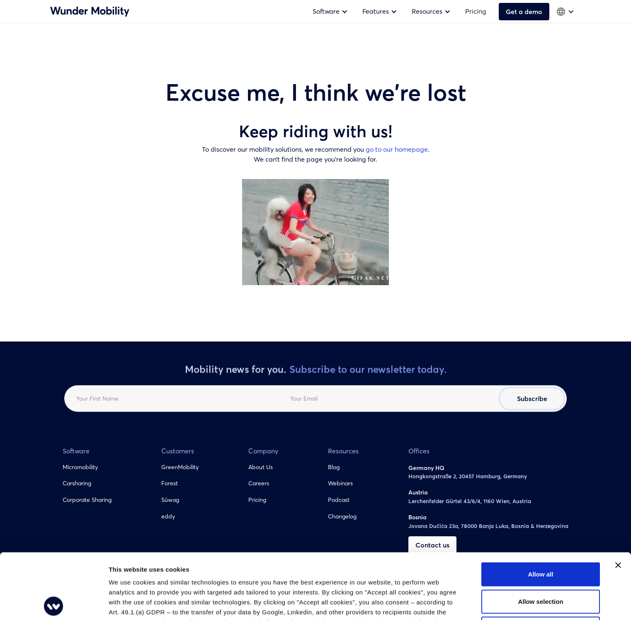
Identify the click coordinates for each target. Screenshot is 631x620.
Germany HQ (426, 468)
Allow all (540, 508)
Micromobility (80, 467)
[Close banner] (618, 500)
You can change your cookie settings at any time (293, 576)
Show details (435, 603)
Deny (540, 563)
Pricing (475, 11)
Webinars (340, 483)
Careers (258, 483)
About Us (260, 467)
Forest (169, 483)
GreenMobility (180, 467)
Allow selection (540, 536)
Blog (334, 467)
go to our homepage (397, 149)
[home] (89, 11)
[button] (331, 11)
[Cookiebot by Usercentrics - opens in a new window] (53, 604)
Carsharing (77, 483)
